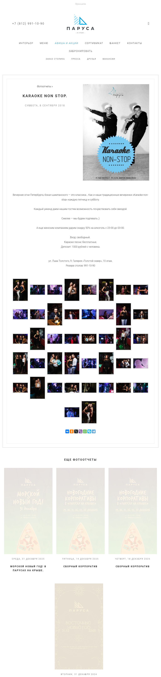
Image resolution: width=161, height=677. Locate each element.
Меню (44, 43)
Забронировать (80, 51)
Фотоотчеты (44, 86)
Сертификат (94, 43)
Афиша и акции (66, 43)
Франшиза (80, 4)
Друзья (91, 59)
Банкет (115, 43)
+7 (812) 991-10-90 (28, 23)
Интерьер (26, 43)
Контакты (134, 43)
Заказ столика (55, 59)
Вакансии (109, 59)
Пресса (75, 59)
